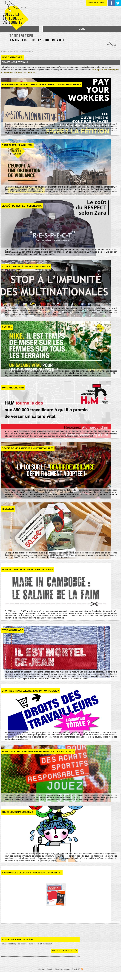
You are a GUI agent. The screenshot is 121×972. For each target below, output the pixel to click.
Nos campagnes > (26, 51)
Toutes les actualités (64, 950)
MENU (81, 28)
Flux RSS (77, 969)
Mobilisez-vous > (14, 51)
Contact (42, 969)
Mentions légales (62, 969)
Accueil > (4, 51)
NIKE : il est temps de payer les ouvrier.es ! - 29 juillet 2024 (27, 944)
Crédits (50, 969)
